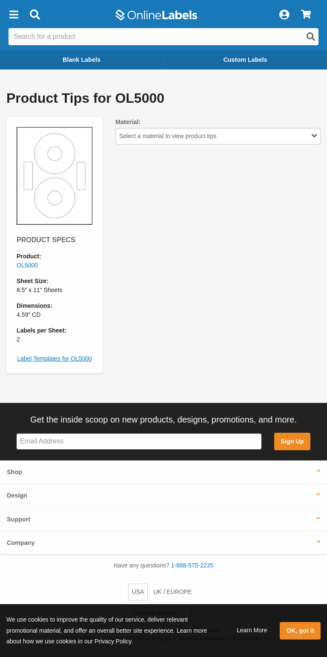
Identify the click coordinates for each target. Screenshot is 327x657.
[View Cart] (306, 14)
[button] (13, 15)
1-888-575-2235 (192, 565)
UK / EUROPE (172, 591)
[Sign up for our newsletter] (139, 441)
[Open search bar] (35, 15)
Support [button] (18, 519)
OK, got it (300, 630)
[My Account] (284, 15)
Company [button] (21, 542)
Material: (128, 122)
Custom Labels (245, 59)
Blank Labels (81, 59)
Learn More (252, 630)
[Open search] (310, 36)
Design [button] (17, 495)
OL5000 (27, 265)
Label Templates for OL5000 (54, 358)
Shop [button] (14, 472)
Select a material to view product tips (218, 136)
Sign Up (292, 441)
